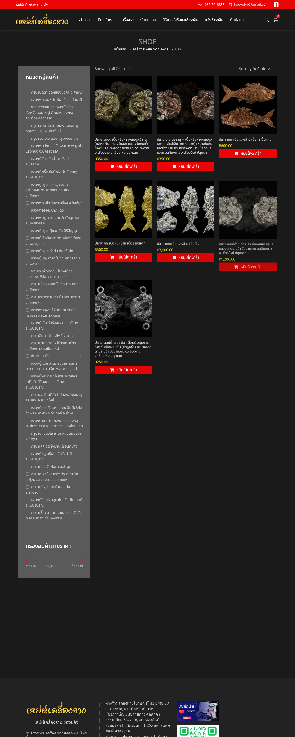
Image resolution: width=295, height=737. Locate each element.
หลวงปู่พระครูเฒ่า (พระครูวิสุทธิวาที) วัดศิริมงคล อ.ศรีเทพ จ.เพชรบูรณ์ (51, 382)
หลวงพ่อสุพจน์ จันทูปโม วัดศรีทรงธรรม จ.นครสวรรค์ (50, 312)
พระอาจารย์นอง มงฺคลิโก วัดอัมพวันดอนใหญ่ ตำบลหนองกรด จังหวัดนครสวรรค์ (50, 112)
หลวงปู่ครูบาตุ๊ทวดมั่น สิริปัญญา (55, 230)
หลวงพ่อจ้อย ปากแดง (47, 210)
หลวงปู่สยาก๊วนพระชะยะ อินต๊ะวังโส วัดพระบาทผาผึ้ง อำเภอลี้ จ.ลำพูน (54, 410)
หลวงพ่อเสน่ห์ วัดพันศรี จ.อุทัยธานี (56, 100)
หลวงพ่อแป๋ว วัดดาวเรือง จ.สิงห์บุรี (56, 203)
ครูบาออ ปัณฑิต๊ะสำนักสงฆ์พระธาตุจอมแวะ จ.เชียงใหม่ (54, 397)
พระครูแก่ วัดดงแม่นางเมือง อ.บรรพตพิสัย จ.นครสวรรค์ (49, 274)
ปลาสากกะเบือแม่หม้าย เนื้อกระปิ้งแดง (245, 140)
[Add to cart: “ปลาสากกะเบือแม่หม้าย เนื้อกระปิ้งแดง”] (248, 154)
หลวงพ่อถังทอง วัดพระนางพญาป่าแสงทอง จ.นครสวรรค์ (54, 148)
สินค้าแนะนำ (40, 356)
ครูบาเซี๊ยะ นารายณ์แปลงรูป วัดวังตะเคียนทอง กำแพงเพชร (54, 515)
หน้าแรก (120, 49)
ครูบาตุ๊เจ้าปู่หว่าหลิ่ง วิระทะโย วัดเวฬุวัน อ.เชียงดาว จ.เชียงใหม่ (52, 476)
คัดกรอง (77, 566)
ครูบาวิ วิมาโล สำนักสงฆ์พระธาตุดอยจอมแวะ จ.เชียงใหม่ (52, 128)
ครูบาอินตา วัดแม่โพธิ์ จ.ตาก (52, 336)
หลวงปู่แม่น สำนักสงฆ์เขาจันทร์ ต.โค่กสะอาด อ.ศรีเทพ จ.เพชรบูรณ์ (51, 366)
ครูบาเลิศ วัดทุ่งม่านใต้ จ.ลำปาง (54, 446)
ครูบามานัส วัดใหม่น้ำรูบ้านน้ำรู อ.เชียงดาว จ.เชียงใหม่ (51, 345)
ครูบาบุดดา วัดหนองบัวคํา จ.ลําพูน (56, 92)
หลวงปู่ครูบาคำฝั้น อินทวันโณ (52, 251)
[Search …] (267, 20)
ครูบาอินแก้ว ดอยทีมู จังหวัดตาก (55, 138)
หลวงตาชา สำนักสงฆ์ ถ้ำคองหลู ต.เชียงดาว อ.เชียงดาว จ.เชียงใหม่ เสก (54, 423)
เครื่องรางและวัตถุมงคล (150, 49)
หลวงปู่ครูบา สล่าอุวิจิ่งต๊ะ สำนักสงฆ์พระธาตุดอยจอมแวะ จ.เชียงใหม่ (48, 190)
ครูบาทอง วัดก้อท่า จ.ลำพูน (51, 466)
